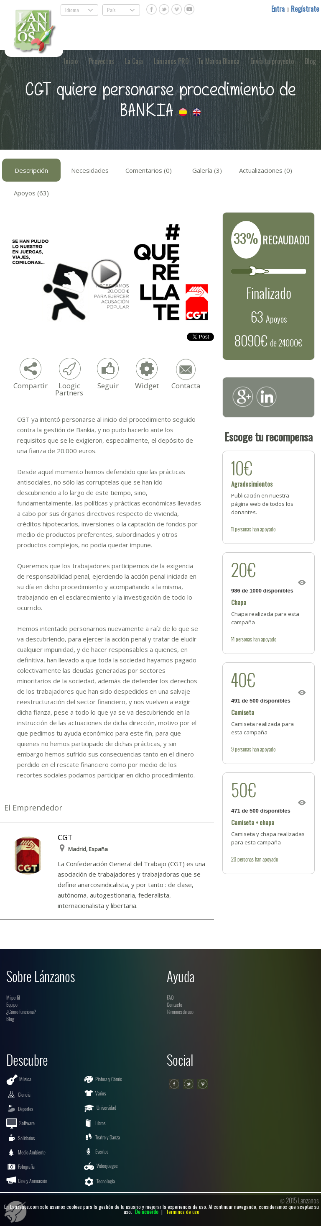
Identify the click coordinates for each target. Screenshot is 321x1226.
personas (243, 529)
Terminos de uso (182, 1211)
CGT (65, 837)
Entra (278, 9)
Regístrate (305, 9)
